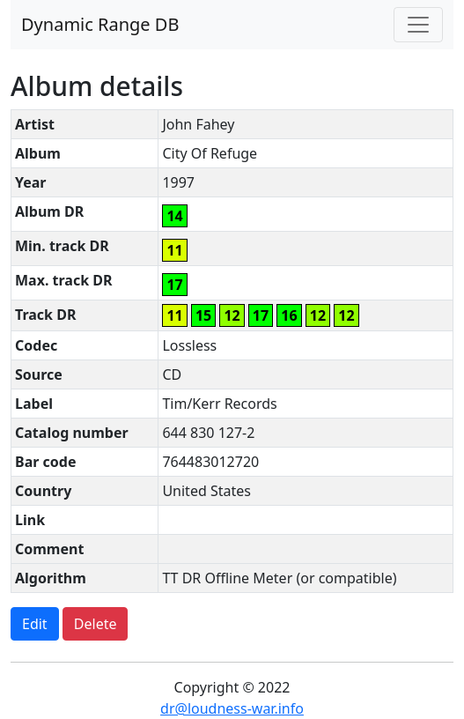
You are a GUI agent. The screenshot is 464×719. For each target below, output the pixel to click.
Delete (95, 624)
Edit (35, 624)
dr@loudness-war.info (232, 708)
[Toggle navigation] (418, 24)
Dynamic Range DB (100, 24)
